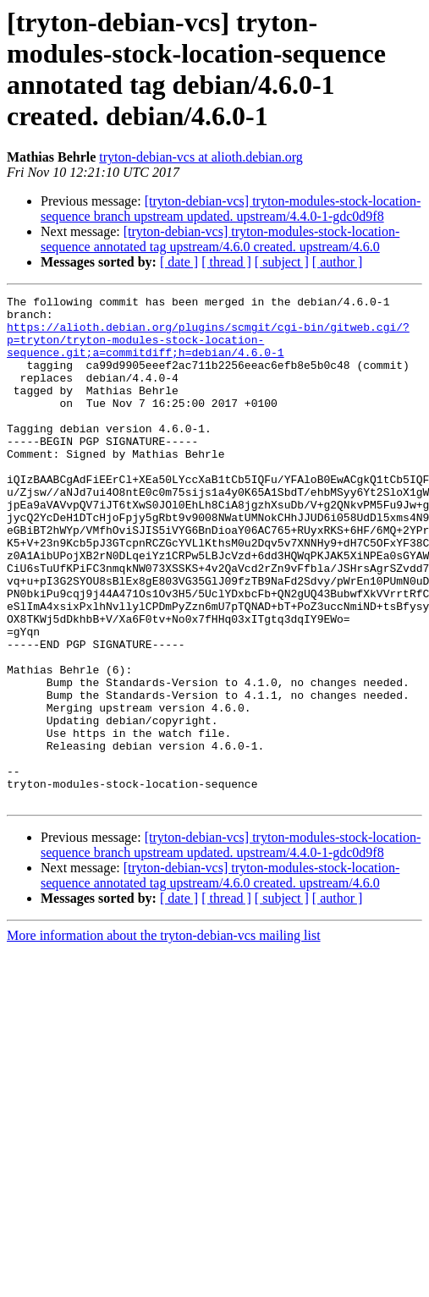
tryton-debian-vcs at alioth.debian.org (201, 157)
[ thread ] (226, 262)
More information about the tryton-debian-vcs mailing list (164, 1037)
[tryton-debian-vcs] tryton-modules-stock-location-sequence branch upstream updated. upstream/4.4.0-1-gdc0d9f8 (231, 208)
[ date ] (179, 262)
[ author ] (337, 262)
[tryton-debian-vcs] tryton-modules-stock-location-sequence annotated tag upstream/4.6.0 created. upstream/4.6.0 (220, 239)
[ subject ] (282, 262)
